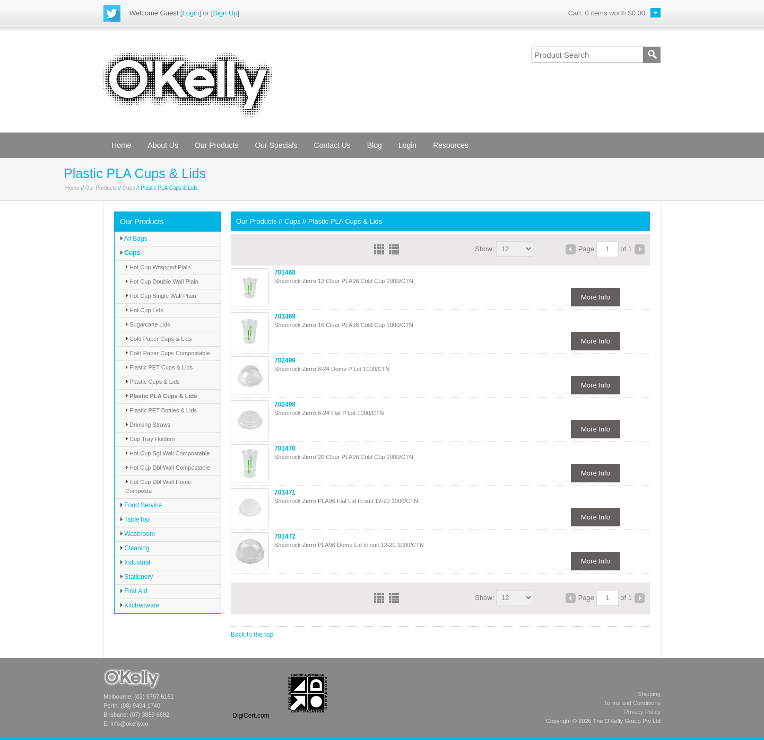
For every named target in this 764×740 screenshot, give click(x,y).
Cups (129, 188)
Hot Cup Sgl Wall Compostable (167, 453)
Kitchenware (139, 605)
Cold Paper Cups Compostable (167, 353)
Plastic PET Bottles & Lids (161, 410)
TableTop (135, 519)
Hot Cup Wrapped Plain (157, 267)
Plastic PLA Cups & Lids (161, 396)
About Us (162, 145)
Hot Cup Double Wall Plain (161, 281)
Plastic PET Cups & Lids (159, 367)
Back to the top (252, 634)
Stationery (136, 576)
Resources (450, 145)
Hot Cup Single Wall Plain (160, 296)
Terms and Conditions (632, 703)
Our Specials (276, 145)
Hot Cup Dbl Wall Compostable (167, 467)
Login (190, 13)
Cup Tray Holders (150, 439)
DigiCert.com (250, 715)
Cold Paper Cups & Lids (158, 339)
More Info (595, 297)
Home (121, 145)
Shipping (649, 694)
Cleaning (135, 548)
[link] (250, 693)
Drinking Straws (147, 424)
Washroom (137, 534)
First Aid (133, 591)
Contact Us (332, 145)
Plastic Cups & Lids (152, 381)
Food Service (141, 505)
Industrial (135, 562)
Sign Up (225, 13)
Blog (374, 145)
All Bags (133, 238)
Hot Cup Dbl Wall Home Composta (158, 486)
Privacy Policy (642, 712)
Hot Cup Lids (144, 310)
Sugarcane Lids (147, 324)
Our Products (216, 145)
